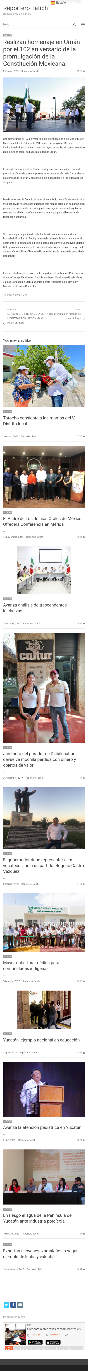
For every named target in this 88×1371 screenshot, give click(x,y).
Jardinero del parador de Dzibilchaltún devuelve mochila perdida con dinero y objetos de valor (39, 759)
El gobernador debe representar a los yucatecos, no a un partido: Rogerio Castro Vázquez (43, 865)
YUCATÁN (8, 35)
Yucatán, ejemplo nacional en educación (41, 1040)
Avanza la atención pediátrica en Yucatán (42, 1127)
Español (58, 3)
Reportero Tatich (25, 8)
